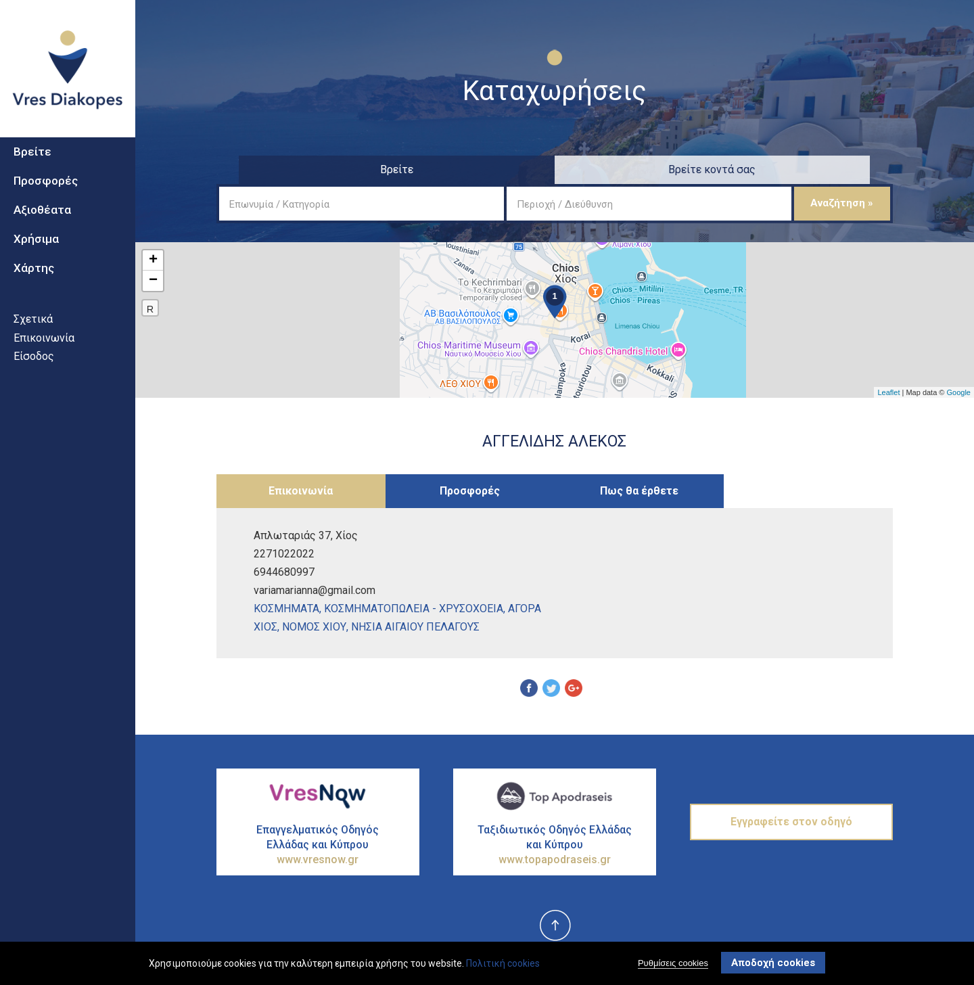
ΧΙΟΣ (265, 626)
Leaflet (888, 392)
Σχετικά (33, 336)
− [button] (153, 281)
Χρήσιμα (36, 256)
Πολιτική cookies (503, 963)
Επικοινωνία (44, 355)
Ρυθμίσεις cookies (673, 963)
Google (959, 392)
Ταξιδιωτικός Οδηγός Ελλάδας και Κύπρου (554, 845)
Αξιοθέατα (42, 227)
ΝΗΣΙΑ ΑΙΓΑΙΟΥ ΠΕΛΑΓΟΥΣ (415, 626)
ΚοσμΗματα (286, 608)
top (555, 926)
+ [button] (153, 260)
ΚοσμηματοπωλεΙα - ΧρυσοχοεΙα (413, 608)
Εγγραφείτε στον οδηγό (791, 821)
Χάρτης (34, 285)
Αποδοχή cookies (773, 963)
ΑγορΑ (524, 608)
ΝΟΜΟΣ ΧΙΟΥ (314, 626)
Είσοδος (34, 373)
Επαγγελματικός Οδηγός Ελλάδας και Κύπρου (318, 845)
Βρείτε (32, 170)
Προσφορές (46, 199)
